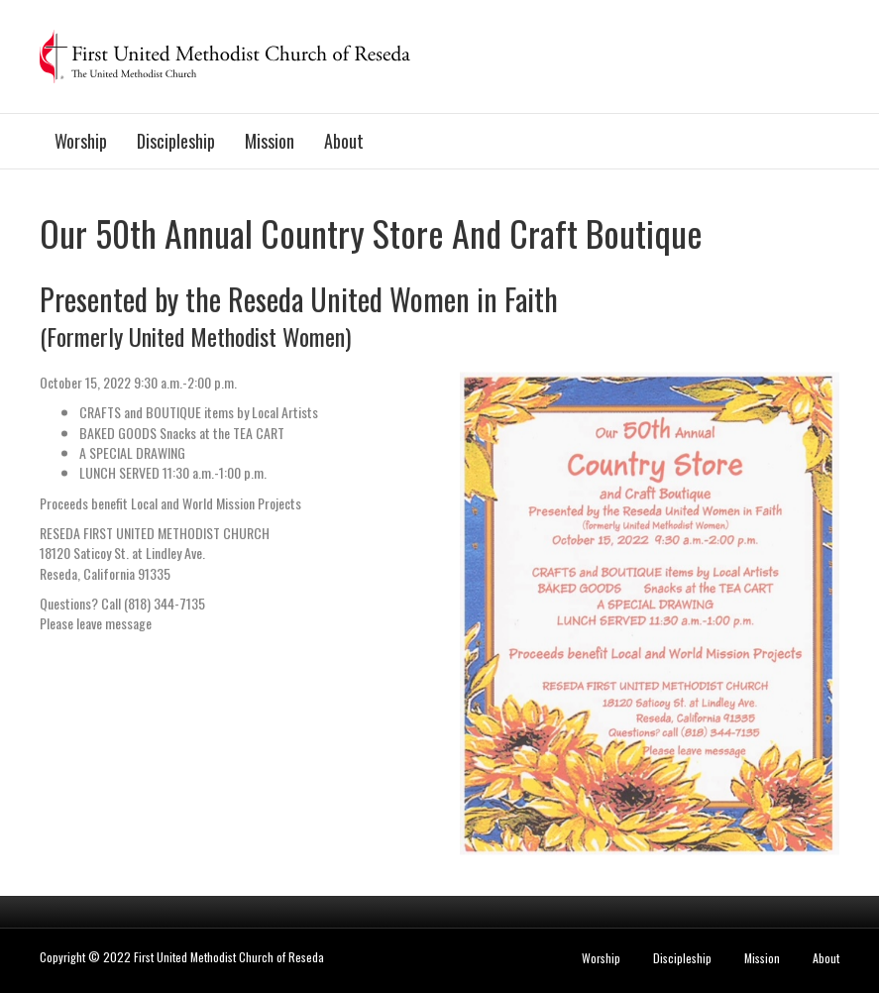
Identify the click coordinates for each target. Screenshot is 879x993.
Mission (269, 141)
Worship (81, 141)
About (344, 141)
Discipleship (176, 141)
